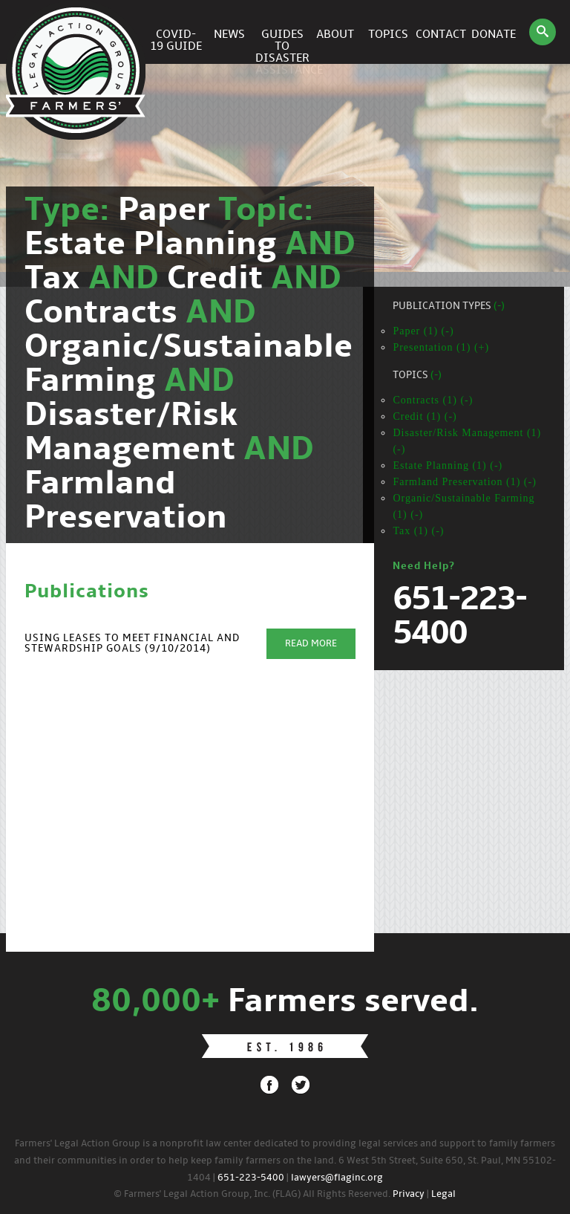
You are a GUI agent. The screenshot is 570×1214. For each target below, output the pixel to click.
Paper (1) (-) (423, 331)
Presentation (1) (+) (441, 347)
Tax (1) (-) (418, 530)
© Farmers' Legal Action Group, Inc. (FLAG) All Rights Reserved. (252, 1194)
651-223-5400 (250, 1178)
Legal (443, 1194)
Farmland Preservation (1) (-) (464, 481)
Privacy (409, 1194)
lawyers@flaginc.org (337, 1178)
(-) (499, 306)
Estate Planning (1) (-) (447, 465)
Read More (311, 644)
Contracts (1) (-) (433, 400)
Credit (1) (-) (424, 416)
